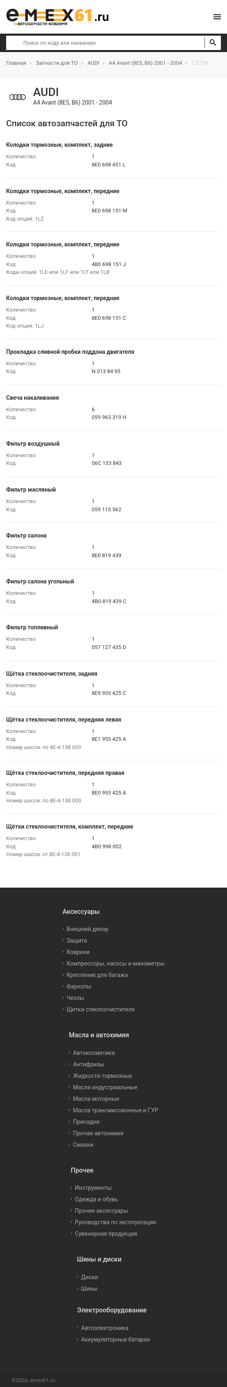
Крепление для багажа (97, 975)
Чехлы (75, 998)
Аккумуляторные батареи (115, 1339)
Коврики (78, 952)
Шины (89, 1288)
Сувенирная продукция (106, 1233)
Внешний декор (87, 929)
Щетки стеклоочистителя (101, 1009)
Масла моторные (96, 1098)
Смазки (83, 1144)
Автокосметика (94, 1053)
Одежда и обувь (96, 1199)
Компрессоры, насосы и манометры (116, 963)
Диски (89, 1277)
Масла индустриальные (105, 1087)
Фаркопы (79, 986)
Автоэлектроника (104, 1328)
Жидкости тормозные (102, 1076)
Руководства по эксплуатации (115, 1222)
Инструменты (93, 1187)
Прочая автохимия (98, 1133)
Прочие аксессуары (101, 1210)
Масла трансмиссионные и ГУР (115, 1110)
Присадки (86, 1121)
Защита (77, 940)
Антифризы (88, 1064)
